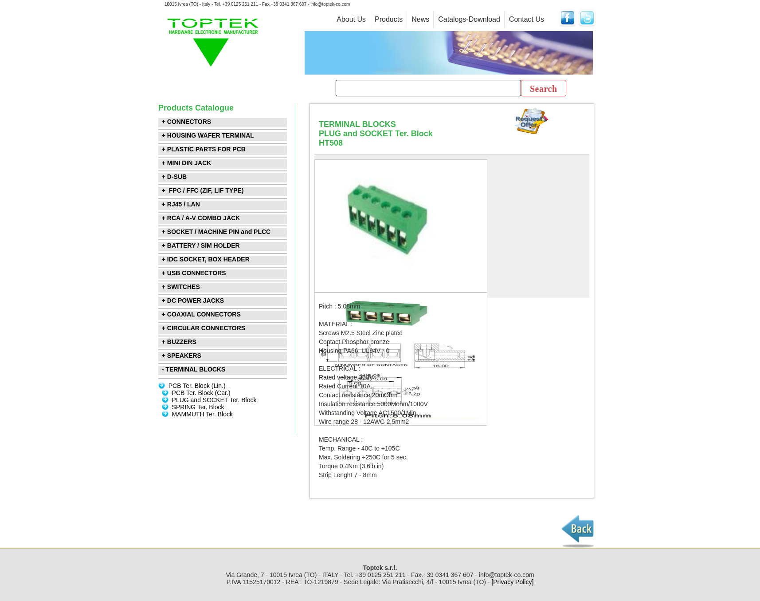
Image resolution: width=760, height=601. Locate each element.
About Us (351, 19)
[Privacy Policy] (512, 581)
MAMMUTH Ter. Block (202, 414)
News (420, 19)
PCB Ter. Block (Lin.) (197, 385)
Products (389, 19)
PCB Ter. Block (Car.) (201, 392)
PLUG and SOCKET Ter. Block (214, 399)
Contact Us (526, 19)
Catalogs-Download (469, 19)
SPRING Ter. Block (198, 407)
